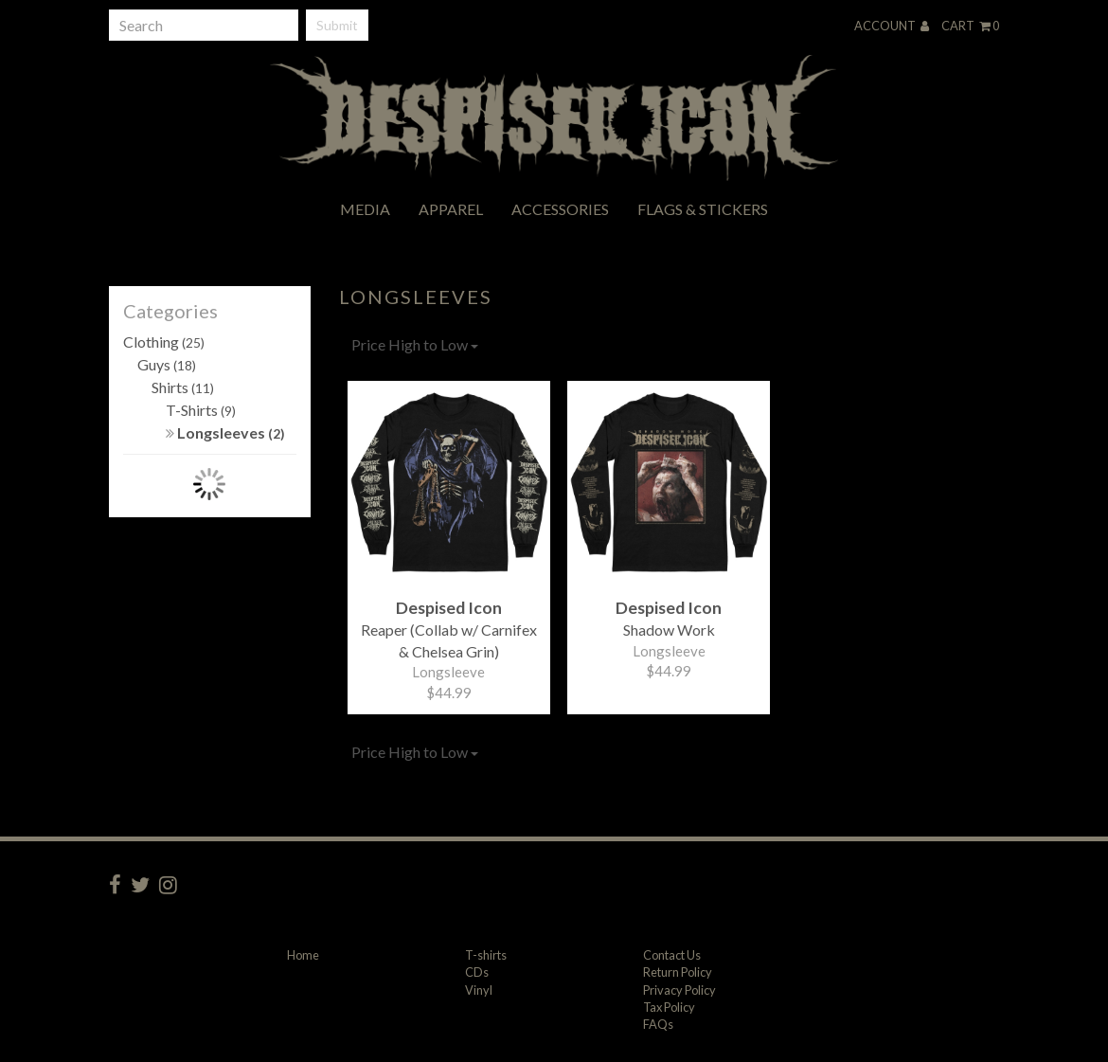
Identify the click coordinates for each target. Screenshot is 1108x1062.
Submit (337, 25)
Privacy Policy (679, 990)
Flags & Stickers (702, 209)
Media (365, 209)
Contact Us (672, 955)
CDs (477, 972)
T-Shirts (201, 410)
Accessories (560, 209)
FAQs (658, 1024)
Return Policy (677, 972)
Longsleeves (225, 432)
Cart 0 (970, 25)
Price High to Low (414, 344)
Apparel (451, 209)
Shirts (183, 387)
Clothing (164, 342)
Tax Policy (669, 1007)
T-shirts (486, 955)
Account (891, 25)
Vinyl (478, 990)
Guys (166, 364)
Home (303, 955)
